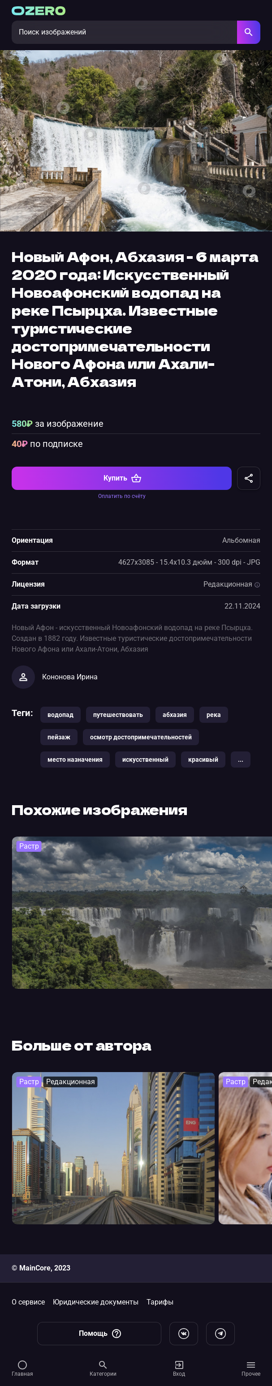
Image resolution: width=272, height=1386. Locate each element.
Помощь (100, 1333)
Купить (123, 478)
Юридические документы (95, 1302)
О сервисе (28, 1302)
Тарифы (160, 1302)
